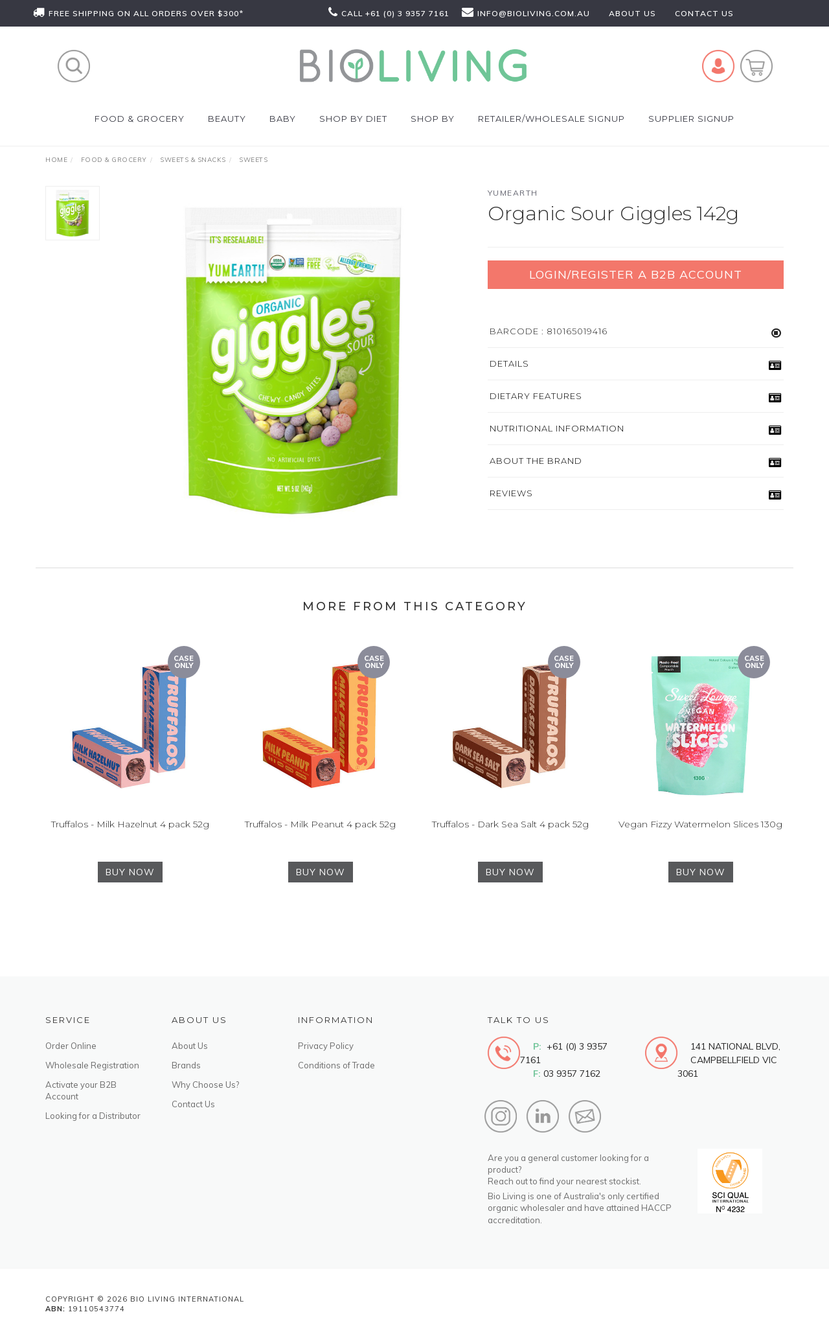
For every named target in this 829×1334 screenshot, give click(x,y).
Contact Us (193, 1104)
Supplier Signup (691, 118)
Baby (282, 118)
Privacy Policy (326, 1046)
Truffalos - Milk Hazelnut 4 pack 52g (130, 842)
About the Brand (536, 460)
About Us (190, 1046)
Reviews (511, 493)
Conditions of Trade (336, 1065)
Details (509, 363)
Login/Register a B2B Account (635, 274)
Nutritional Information (557, 428)
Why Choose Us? (205, 1084)
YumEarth (513, 193)
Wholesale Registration (92, 1065)
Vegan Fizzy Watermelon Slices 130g (700, 842)
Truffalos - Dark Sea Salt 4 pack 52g (510, 842)
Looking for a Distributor (93, 1115)
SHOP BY (433, 118)
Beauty (227, 118)
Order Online (71, 1046)
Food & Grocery (140, 118)
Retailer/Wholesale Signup (551, 118)
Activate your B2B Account (81, 1090)
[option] (293, 360)
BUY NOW (130, 890)
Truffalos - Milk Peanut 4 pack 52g (320, 842)
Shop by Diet (353, 118)
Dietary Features (536, 396)
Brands (186, 1065)
